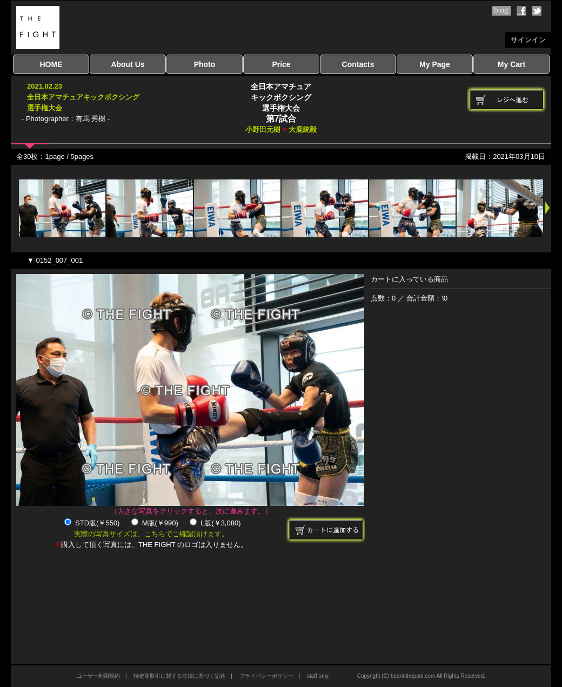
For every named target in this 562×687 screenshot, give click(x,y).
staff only (318, 676)
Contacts (358, 64)
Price (281, 64)
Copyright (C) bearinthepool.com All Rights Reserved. (421, 676)
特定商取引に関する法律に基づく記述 (179, 676)
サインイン (528, 40)
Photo (205, 64)
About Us (127, 64)
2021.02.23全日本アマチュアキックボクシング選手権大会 (83, 97)
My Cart (511, 64)
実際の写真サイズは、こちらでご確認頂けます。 (151, 534)
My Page (434, 64)
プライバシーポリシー (266, 676)
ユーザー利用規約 (98, 676)
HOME (51, 64)
